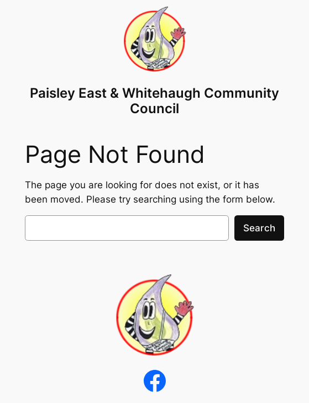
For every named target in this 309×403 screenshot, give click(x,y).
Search (259, 228)
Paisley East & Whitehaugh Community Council (154, 100)
